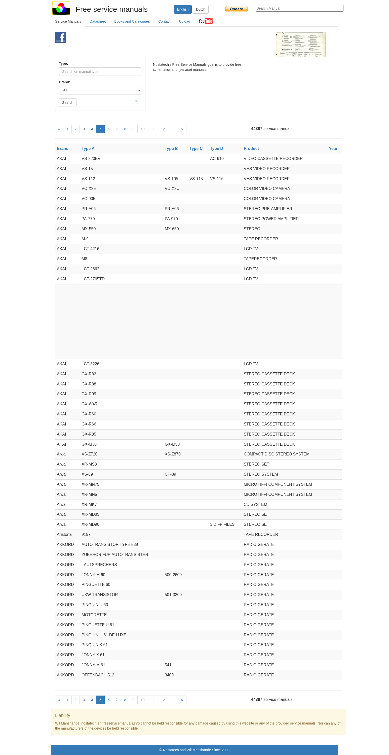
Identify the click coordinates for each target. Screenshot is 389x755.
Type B (171, 148)
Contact (164, 21)
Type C (196, 148)
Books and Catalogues (132, 21)
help (138, 101)
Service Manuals (68, 21)
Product (251, 148)
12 (163, 129)
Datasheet (98, 21)
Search (67, 103)
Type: (63, 63)
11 (153, 129)
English (183, 9)
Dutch (200, 9)
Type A (88, 148)
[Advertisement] (186, 44)
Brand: (64, 82)
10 (143, 129)
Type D (216, 148)
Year (333, 148)
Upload (184, 21)
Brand (62, 148)
